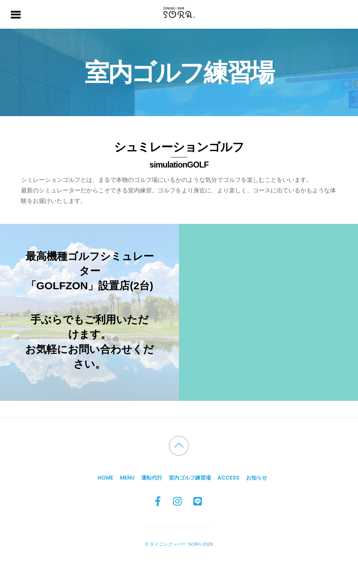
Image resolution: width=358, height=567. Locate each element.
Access (228, 477)
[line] (198, 501)
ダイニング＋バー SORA (175, 544)
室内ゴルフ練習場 (190, 477)
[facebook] (158, 501)
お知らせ (256, 477)
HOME (105, 477)
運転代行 (151, 477)
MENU (127, 477)
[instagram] (178, 501)
